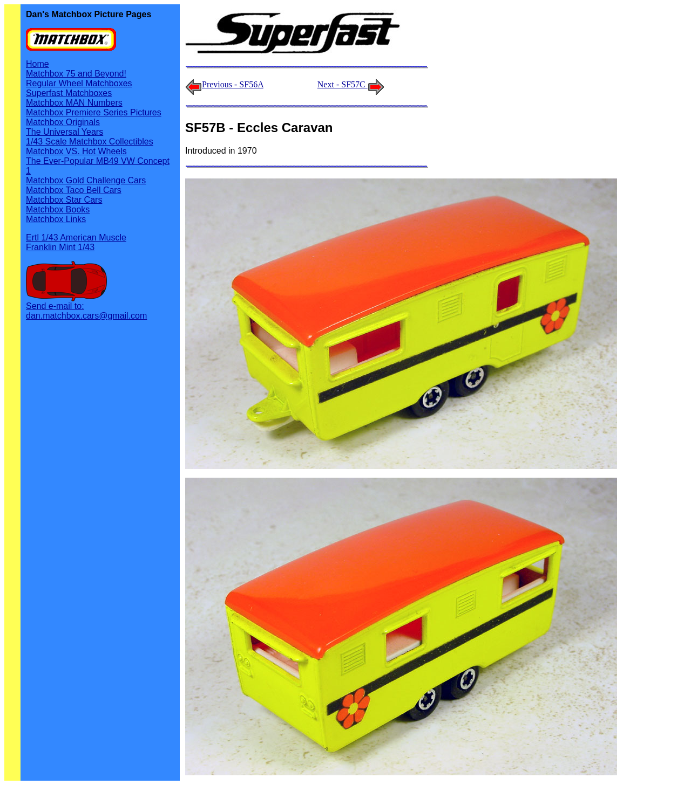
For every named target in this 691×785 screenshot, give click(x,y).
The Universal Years (64, 131)
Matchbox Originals (63, 122)
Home (37, 63)
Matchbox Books (58, 209)
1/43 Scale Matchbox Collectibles (89, 141)
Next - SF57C (350, 84)
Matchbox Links (56, 219)
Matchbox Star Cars (64, 199)
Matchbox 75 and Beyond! (76, 73)
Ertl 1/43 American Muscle (76, 237)
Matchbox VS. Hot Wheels (76, 151)
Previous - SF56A (232, 84)
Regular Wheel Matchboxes (79, 83)
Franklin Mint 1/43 (60, 247)
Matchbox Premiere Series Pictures (93, 112)
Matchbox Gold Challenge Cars (86, 180)
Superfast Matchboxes (69, 93)
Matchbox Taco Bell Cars (73, 190)
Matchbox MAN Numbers (74, 102)
